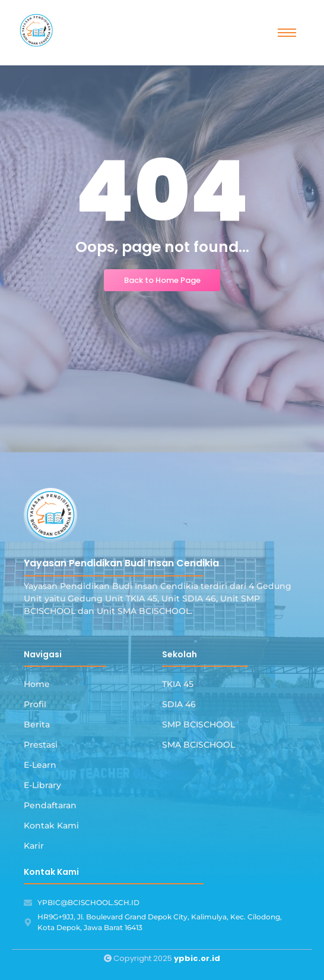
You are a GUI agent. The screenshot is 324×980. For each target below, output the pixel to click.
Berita (37, 724)
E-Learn (40, 765)
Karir (34, 845)
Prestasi (41, 744)
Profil (35, 704)
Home (37, 684)
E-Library (42, 785)
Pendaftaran (50, 805)
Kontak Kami (51, 825)
